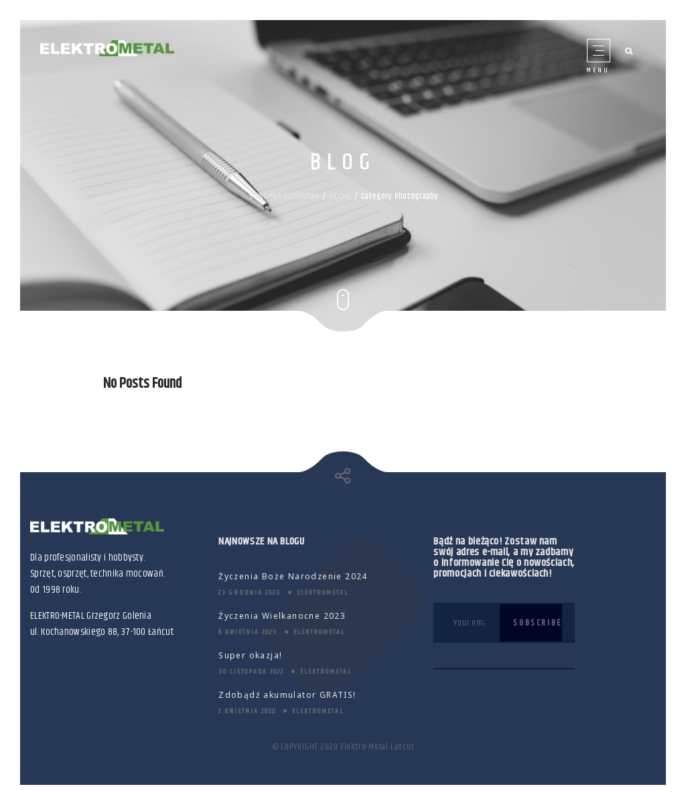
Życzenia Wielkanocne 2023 (282, 615)
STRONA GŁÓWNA (284, 196)
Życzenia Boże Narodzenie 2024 (293, 576)
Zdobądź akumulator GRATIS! (287, 695)
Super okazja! (250, 655)
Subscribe (537, 623)
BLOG (340, 196)
